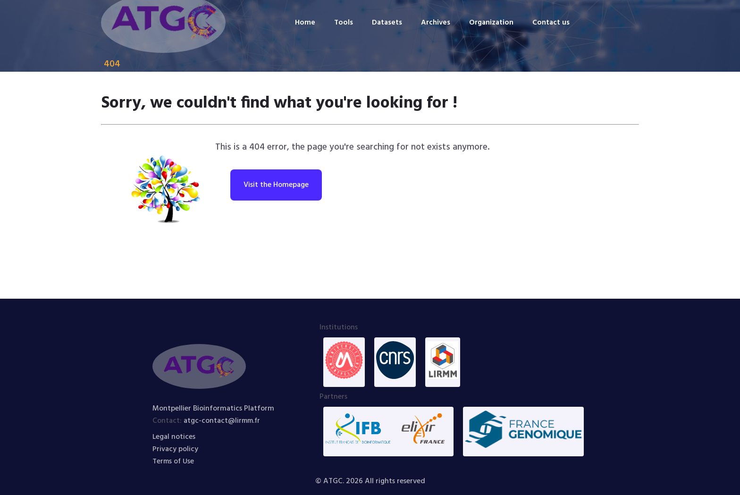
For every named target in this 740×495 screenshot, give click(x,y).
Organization (491, 23)
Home (303, 23)
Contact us (552, 23)
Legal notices (174, 437)
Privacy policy (175, 449)
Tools (342, 23)
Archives (435, 23)
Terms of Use (173, 461)
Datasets (386, 23)
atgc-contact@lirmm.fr (223, 421)
